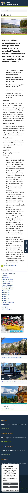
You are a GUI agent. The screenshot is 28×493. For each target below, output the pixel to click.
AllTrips (8, 2)
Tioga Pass (5, 308)
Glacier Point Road (7, 279)
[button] (3, 26)
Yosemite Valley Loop (8, 273)
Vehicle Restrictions (8, 302)
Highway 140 (5, 294)
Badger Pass (5, 304)
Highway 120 (5, 292)
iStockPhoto (16, 19)
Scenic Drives (10, 10)
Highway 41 (5, 298)
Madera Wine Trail (7, 285)
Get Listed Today (5, 454)
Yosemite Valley (7, 310)
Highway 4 (5, 296)
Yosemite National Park (12, 4)
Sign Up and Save (6, 441)
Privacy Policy (5, 490)
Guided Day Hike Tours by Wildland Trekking (12, 357)
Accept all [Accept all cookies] (10, 483)
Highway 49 (5, 300)
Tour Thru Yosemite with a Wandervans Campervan (14, 381)
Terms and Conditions (14, 490)
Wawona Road (6, 277)
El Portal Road (6, 283)
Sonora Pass (5, 306)
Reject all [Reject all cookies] (10, 487)
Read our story (5, 428)
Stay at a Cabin (10, 265)
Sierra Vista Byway (7, 289)
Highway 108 (5, 291)
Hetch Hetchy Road (7, 287)
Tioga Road (5, 275)
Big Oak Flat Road (7, 281)
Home (3, 10)
